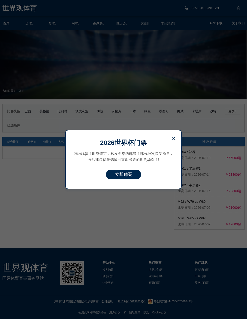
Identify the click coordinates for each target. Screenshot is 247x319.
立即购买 (123, 174)
